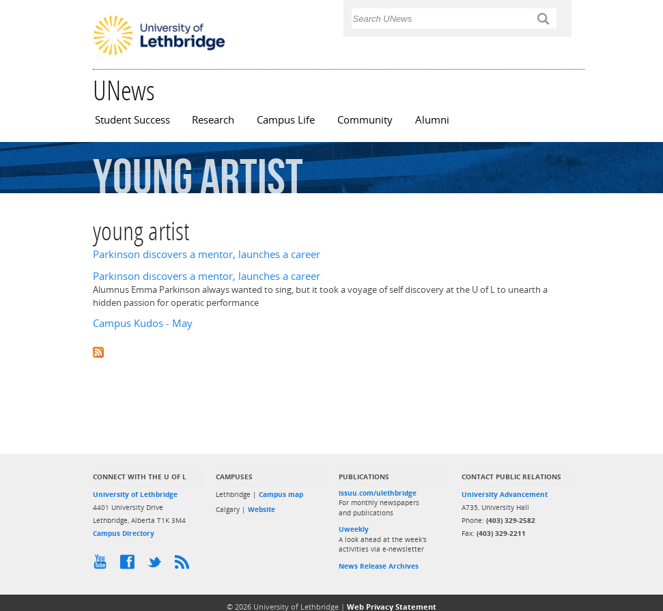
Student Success (132, 120)
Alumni (432, 120)
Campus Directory (123, 533)
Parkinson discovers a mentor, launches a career (206, 254)
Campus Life (286, 120)
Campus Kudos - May (143, 323)
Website (261, 509)
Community (365, 120)
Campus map (281, 494)
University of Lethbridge (135, 494)
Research (213, 120)
